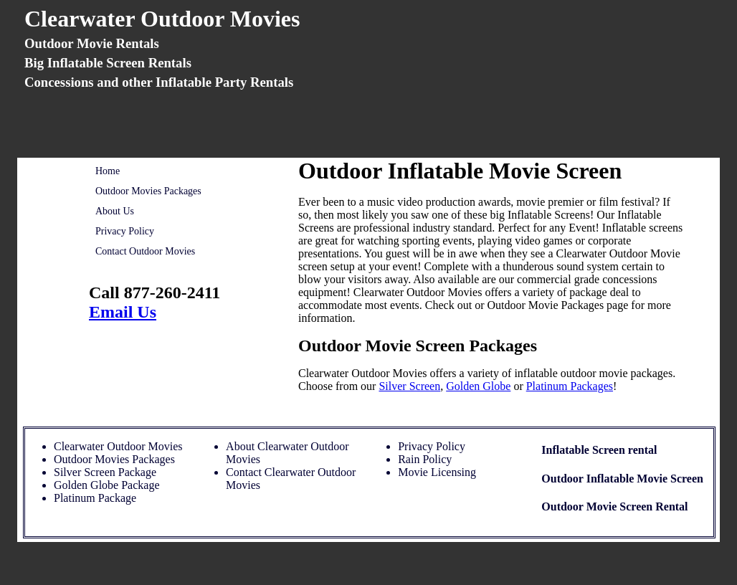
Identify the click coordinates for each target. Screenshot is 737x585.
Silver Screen (409, 386)
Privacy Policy (124, 231)
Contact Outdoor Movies (145, 251)
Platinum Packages (569, 386)
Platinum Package (95, 498)
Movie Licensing (437, 472)
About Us (114, 211)
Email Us (122, 312)
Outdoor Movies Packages (148, 191)
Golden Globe (478, 386)
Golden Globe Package (107, 485)
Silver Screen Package (105, 472)
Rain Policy (425, 459)
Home (107, 171)
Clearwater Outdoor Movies (118, 446)
